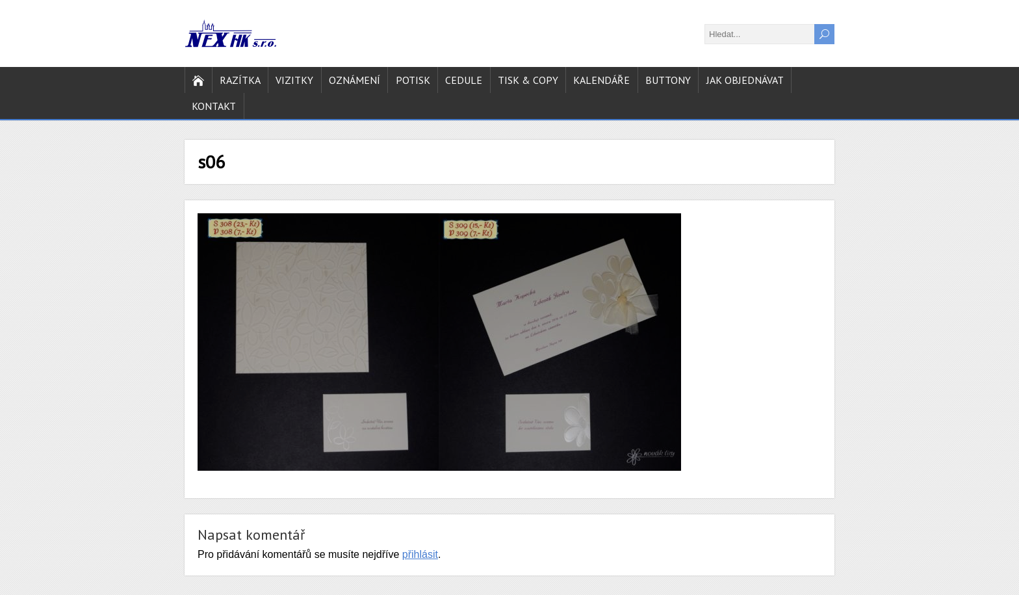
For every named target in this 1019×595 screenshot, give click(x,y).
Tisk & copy (528, 79)
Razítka (240, 79)
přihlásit (420, 554)
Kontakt (214, 105)
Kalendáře (601, 79)
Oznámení (354, 79)
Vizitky (294, 79)
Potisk (413, 79)
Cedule (463, 79)
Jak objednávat (745, 79)
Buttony (668, 79)
